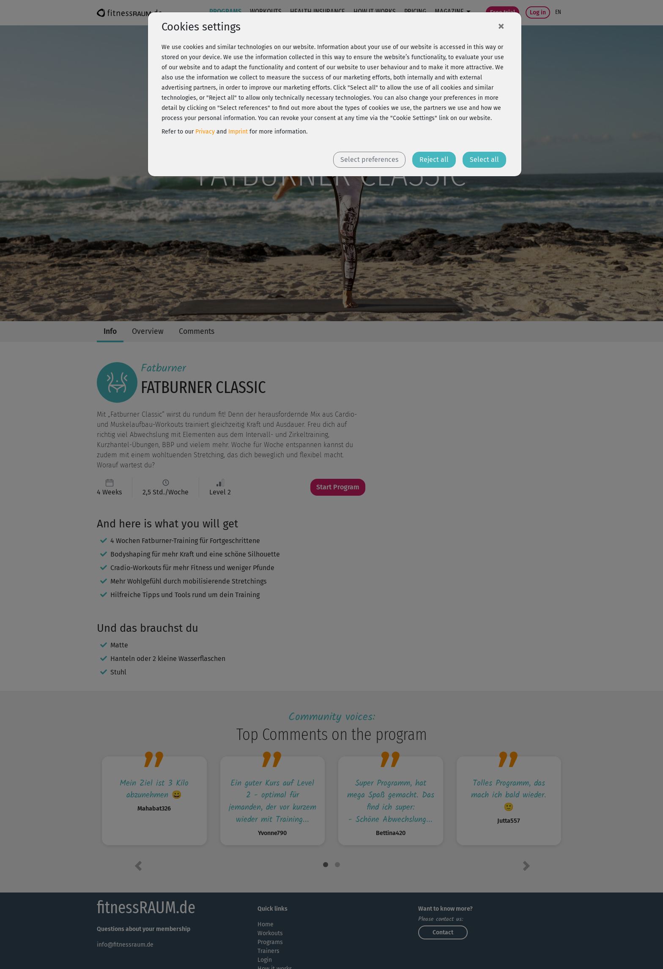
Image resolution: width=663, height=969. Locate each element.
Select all (484, 160)
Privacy (205, 131)
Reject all (434, 160)
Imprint (238, 131)
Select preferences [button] (369, 160)
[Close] (501, 26)
